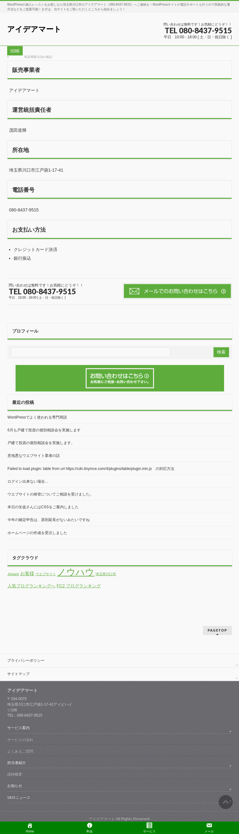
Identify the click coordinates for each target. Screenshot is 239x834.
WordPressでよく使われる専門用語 (37, 417)
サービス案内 (18, 728)
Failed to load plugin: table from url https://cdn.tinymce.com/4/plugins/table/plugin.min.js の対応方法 (90, 469)
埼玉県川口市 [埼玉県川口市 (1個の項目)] (106, 574)
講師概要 (14, 774)
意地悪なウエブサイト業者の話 (33, 455)
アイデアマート (34, 29)
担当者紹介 (16, 763)
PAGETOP (217, 630)
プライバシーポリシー (26, 660)
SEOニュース (18, 797)
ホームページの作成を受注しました (37, 533)
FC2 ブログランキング (79, 585)
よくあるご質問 (20, 751)
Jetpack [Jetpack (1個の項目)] (13, 574)
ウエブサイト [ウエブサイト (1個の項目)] (45, 574)
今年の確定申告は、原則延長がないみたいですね (48, 520)
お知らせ (14, 786)
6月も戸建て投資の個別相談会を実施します (44, 430)
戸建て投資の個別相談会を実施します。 (41, 443)
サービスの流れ (20, 739)
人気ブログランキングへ (31, 585)
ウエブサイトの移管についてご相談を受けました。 (50, 494)
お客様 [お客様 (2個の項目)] (27, 573)
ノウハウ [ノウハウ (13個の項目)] (75, 572)
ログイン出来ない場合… (28, 481)
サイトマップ (18, 674)
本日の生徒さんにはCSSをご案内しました (43, 507)
